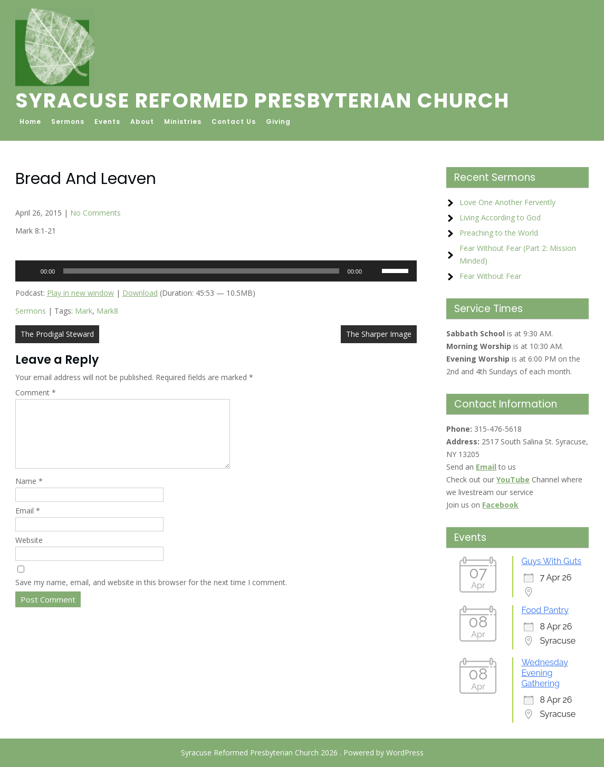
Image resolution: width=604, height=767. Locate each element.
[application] (216, 270)
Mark (83, 311)
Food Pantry (544, 610)
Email (27, 523)
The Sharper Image (378, 334)
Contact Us (234, 121)
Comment (35, 392)
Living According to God (500, 217)
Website (29, 553)
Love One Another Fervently (507, 202)
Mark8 (107, 311)
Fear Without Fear (490, 276)
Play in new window (80, 293)
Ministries (183, 121)
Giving (278, 121)
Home (30, 121)
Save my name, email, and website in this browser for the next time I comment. (151, 595)
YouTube (513, 479)
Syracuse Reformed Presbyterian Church (262, 100)
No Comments (95, 213)
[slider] (201, 271)
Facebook (500, 505)
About (142, 121)
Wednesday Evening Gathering (544, 672)
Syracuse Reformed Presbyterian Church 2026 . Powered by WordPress (302, 752)
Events (107, 121)
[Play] (29, 271)
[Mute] (373, 271)
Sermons (67, 121)
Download (140, 293)
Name (29, 494)
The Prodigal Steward (57, 334)
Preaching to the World (498, 233)
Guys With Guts (551, 561)
